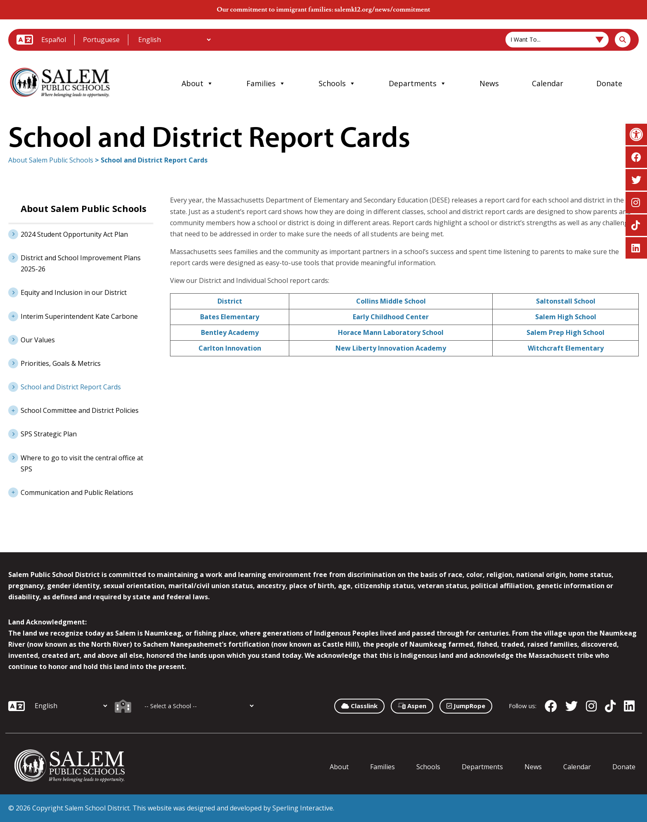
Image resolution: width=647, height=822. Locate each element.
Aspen (412, 706)
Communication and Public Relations (70, 491)
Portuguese (101, 39)
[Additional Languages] (174, 40)
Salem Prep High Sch (560, 332)
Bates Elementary (229, 316)
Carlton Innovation (229, 348)
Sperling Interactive (302, 808)
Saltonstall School (565, 301)
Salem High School (565, 316)
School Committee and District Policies (73, 409)
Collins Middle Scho (388, 301)
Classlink (359, 706)
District (229, 301)
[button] (636, 134)
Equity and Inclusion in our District (74, 292)
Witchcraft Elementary (566, 348)
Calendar (547, 83)
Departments (417, 83)
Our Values (38, 339)
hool (436, 332)
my (441, 348)
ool (599, 332)
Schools (337, 83)
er (425, 316)
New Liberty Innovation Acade (385, 348)
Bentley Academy (230, 332)
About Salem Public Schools (50, 160)
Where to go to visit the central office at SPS (82, 463)
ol (423, 301)
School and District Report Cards (71, 386)
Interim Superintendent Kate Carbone (73, 315)
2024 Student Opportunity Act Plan (74, 234)
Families (266, 83)
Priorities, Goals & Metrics (61, 363)
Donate (609, 83)
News (489, 83)
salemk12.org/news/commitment (382, 9)
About (197, 83)
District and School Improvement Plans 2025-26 (81, 263)
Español (53, 39)
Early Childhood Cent (387, 316)
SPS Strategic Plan (49, 433)
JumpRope (465, 706)
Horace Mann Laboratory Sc (383, 332)
